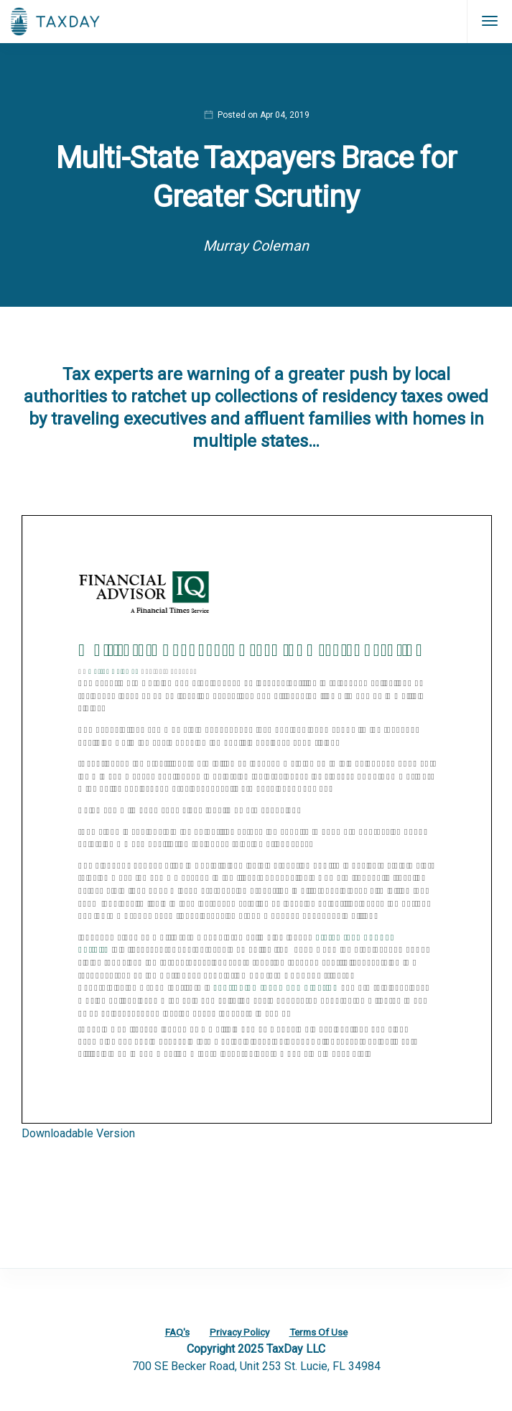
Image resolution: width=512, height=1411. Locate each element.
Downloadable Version (78, 1133)
